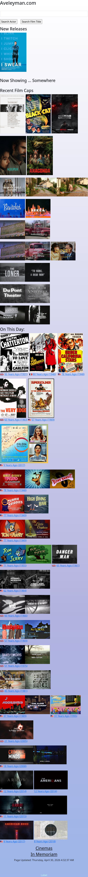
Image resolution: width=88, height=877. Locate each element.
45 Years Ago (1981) (15, 691)
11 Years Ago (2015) (14, 816)
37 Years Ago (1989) (14, 716)
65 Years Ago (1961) (67, 565)
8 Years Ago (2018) (45, 841)
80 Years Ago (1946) (44, 374)
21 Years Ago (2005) (15, 741)
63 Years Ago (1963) (15, 419)
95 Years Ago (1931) (15, 374)
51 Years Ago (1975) (15, 666)
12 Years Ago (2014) (14, 791)
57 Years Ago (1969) (43, 419)
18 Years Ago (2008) (14, 766)
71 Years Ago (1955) (14, 565)
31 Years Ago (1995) (65, 716)
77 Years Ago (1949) (14, 515)
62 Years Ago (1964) (14, 590)
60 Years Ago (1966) (15, 615)
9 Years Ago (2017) (14, 465)
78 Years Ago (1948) (72, 374)
